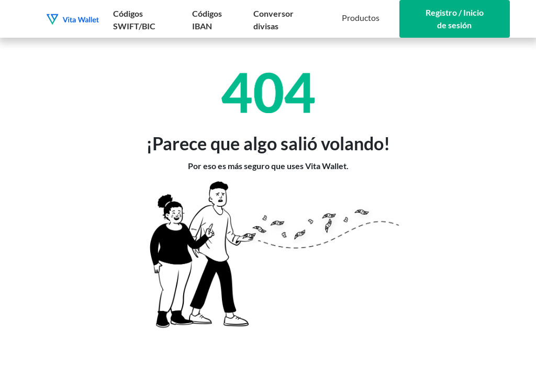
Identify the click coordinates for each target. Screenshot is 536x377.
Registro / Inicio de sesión (455, 18)
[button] (361, 18)
